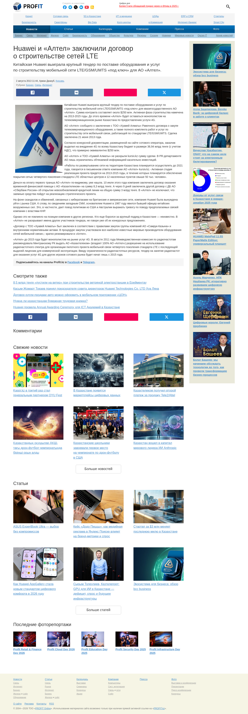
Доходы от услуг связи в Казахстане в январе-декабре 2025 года (208, 199)
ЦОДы (155, 16)
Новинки (166, 35)
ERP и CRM (187, 16)
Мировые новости (184, 35)
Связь (30, 35)
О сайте (17, 703)
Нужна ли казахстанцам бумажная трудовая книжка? (50, 301)
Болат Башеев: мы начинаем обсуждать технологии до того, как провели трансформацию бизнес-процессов (210, 367)
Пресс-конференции (181, 690)
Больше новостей (98, 469)
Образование (98, 35)
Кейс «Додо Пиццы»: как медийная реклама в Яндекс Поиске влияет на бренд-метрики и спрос (98, 531)
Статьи (68, 29)
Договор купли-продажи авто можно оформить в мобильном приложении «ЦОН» (70, 295)
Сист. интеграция (116, 686)
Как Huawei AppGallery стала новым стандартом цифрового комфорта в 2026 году (34, 588)
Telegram (88, 262)
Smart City (219, 22)
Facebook (73, 262)
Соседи (154, 35)
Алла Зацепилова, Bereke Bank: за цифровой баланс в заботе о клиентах (211, 113)
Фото (216, 29)
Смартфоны (60, 22)
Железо (55, 35)
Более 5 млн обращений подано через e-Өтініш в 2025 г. (149, 6)
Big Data (92, 22)
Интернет (42, 35)
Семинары (81, 686)
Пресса (179, 29)
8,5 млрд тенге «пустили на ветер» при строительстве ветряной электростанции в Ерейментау (80, 282)
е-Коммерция (156, 22)
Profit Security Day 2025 (130, 649)
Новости (31, 29)
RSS (51, 703)
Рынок (48, 686)
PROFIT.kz (159, 708)
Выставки (81, 683)
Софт (66, 35)
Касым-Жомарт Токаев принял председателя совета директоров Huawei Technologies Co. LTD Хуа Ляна (86, 288)
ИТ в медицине (124, 16)
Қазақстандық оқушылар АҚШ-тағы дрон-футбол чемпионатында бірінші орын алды (37, 447)
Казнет (29, 16)
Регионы (141, 35)
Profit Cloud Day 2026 (61, 649)
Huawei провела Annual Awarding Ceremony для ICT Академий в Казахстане (66, 307)
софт (25, 694)
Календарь (105, 29)
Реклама (29, 703)
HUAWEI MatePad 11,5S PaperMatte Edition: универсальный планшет (209, 240)
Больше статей (98, 610)
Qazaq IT (202, 35)
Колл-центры (124, 22)
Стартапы (219, 16)
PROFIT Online (43, 708)
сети (118, 690)
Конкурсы (81, 690)
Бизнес (19, 35)
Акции (79, 694)
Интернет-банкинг (187, 22)
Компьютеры (114, 683)
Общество (114, 35)
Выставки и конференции (183, 683)
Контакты (41, 703)
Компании (142, 29)
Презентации (177, 686)
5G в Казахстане (92, 16)
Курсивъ (60, 81)
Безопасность (29, 22)
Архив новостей (224, 35)
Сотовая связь (60, 16)
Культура (128, 35)
